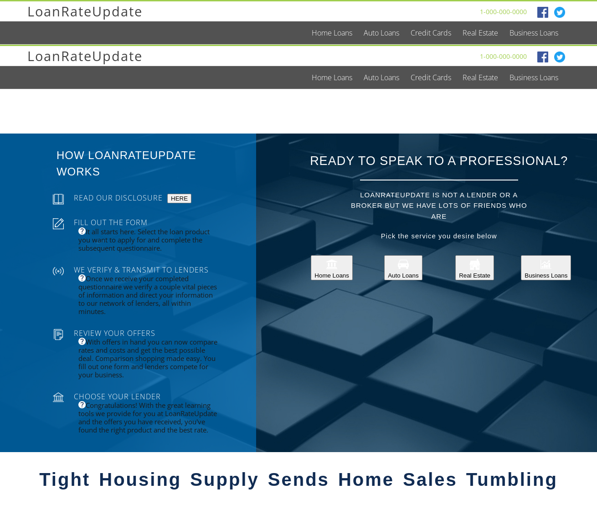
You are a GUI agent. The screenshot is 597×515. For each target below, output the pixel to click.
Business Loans (546, 268)
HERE (179, 198)
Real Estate (474, 268)
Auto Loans (403, 268)
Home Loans (331, 268)
